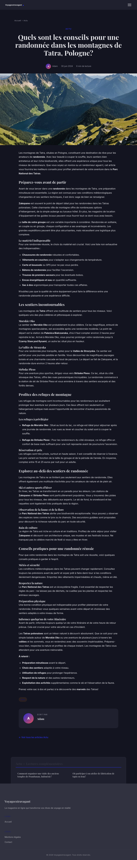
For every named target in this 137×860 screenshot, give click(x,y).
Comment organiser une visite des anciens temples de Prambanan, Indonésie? (38, 775)
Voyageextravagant (17, 801)
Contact (8, 842)
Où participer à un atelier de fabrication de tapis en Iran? (93, 775)
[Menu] (129, 5)
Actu (26, 20)
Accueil (17, 20)
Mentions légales (13, 837)
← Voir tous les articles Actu (33, 737)
